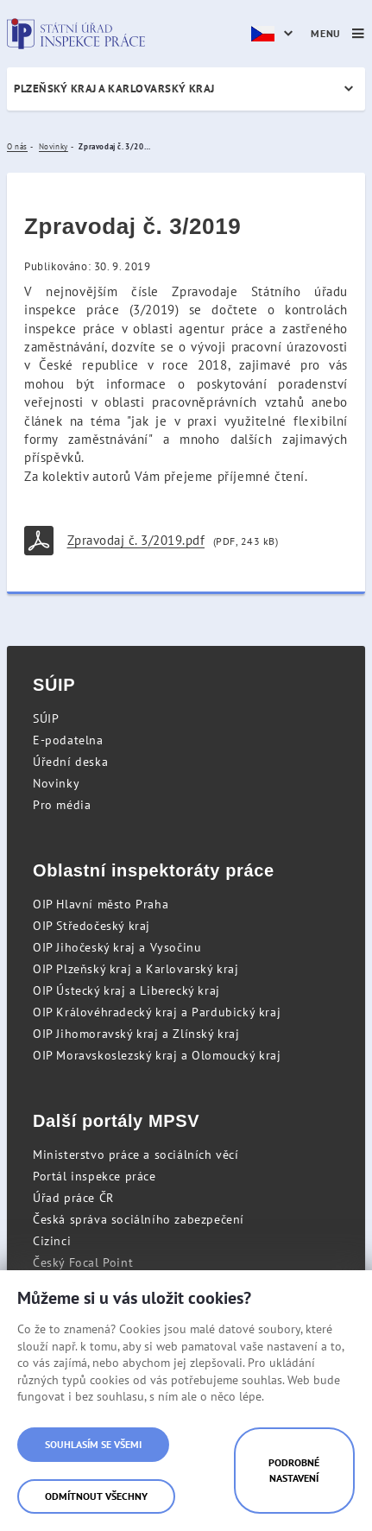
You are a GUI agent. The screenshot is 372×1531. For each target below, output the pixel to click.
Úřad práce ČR (73, 1197)
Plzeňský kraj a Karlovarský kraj (114, 88)
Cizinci (52, 1241)
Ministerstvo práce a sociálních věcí (136, 1154)
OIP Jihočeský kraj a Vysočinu (117, 947)
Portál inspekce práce (94, 1176)
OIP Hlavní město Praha (100, 904)
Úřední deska (70, 761)
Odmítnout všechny (96, 1496)
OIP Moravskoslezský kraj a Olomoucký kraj (157, 1055)
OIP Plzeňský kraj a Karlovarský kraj (136, 969)
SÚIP (46, 718)
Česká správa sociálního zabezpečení (138, 1219)
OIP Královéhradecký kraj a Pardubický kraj (157, 1012)
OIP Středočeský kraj (91, 925)
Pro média (62, 805)
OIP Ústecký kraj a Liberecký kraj (126, 990)
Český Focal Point (83, 1262)
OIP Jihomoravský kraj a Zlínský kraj (136, 1033)
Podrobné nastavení (293, 1470)
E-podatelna (68, 740)
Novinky (56, 783)
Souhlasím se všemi (93, 1444)
